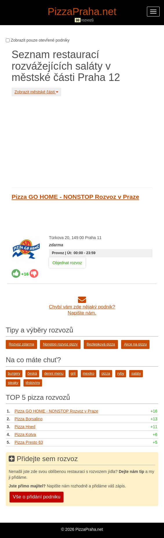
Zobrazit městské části (36, 92)
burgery (14, 373)
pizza (105, 373)
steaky (13, 383)
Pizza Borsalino (28, 419)
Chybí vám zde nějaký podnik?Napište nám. (82, 307)
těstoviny (32, 383)
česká (32, 373)
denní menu (53, 373)
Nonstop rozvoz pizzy (60, 344)
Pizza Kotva (25, 434)
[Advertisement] (82, 141)
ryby (120, 373)
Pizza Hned (24, 426)
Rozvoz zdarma (21, 344)
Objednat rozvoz (67, 262)
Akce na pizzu (135, 344)
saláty (136, 373)
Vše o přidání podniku (36, 497)
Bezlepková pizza (101, 344)
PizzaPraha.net (82, 11)
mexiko (88, 373)
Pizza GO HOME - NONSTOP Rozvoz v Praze (75, 196)
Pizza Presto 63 (28, 442)
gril (73, 373)
